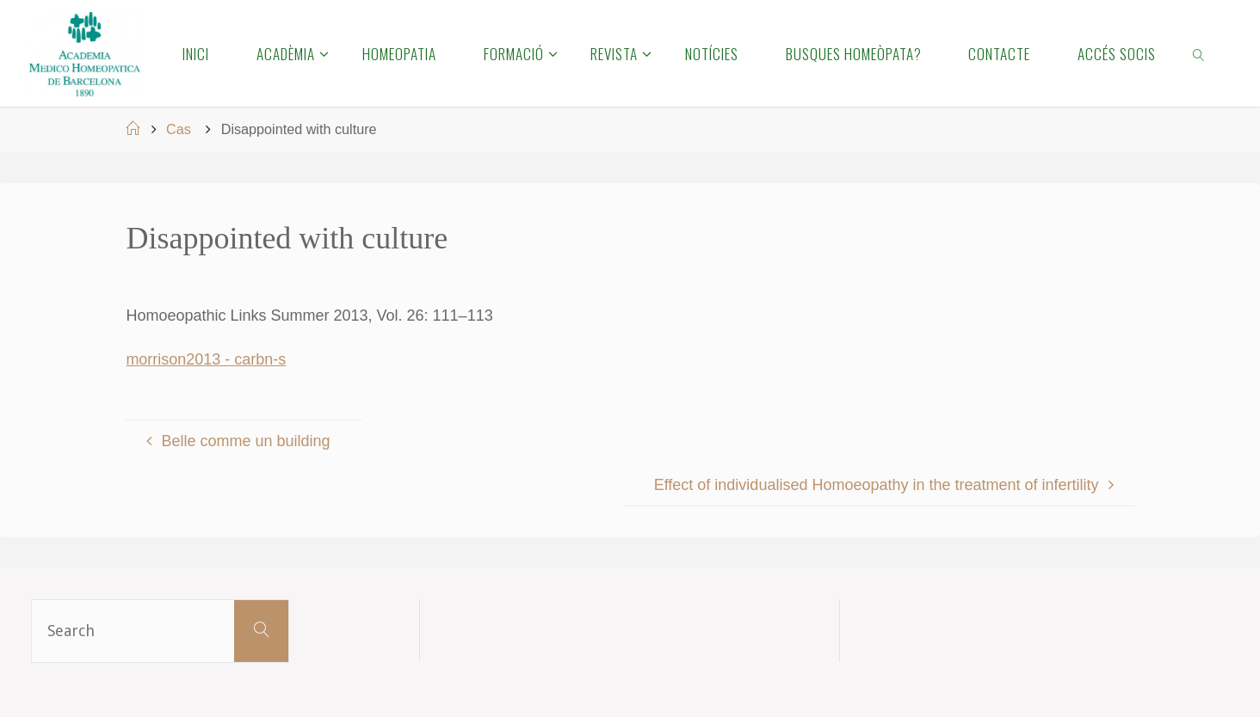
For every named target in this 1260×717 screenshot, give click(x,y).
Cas (178, 129)
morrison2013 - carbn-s (206, 359)
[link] (1200, 53)
